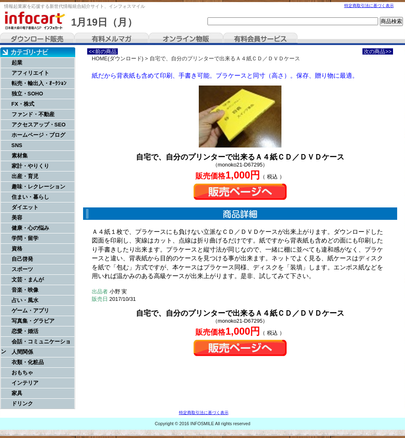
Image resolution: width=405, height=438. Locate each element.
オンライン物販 (186, 39)
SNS (17, 145)
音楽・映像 (25, 290)
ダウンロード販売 (37, 39)
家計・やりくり (30, 166)
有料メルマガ (111, 39)
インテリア (25, 383)
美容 (17, 217)
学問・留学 (25, 238)
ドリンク (22, 403)
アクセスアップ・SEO (39, 124)
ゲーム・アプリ (30, 310)
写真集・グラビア (33, 321)
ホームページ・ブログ (38, 135)
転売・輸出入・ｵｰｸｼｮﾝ (39, 83)
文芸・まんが (28, 279)
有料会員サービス (260, 39)
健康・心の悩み (30, 228)
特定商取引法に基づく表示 (369, 5)
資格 (17, 248)
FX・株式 (23, 104)
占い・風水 (25, 300)
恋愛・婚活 (25, 331)
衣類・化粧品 (28, 362)
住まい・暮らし (30, 197)
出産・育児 (25, 176)
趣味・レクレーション (38, 186)
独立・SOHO (27, 93)
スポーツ (22, 269)
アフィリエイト (30, 73)
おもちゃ (22, 372)
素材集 (20, 155)
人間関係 (22, 352)
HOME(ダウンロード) (117, 58)
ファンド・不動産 (33, 114)
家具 (17, 393)
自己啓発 (22, 259)
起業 (17, 63)
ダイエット (25, 207)
